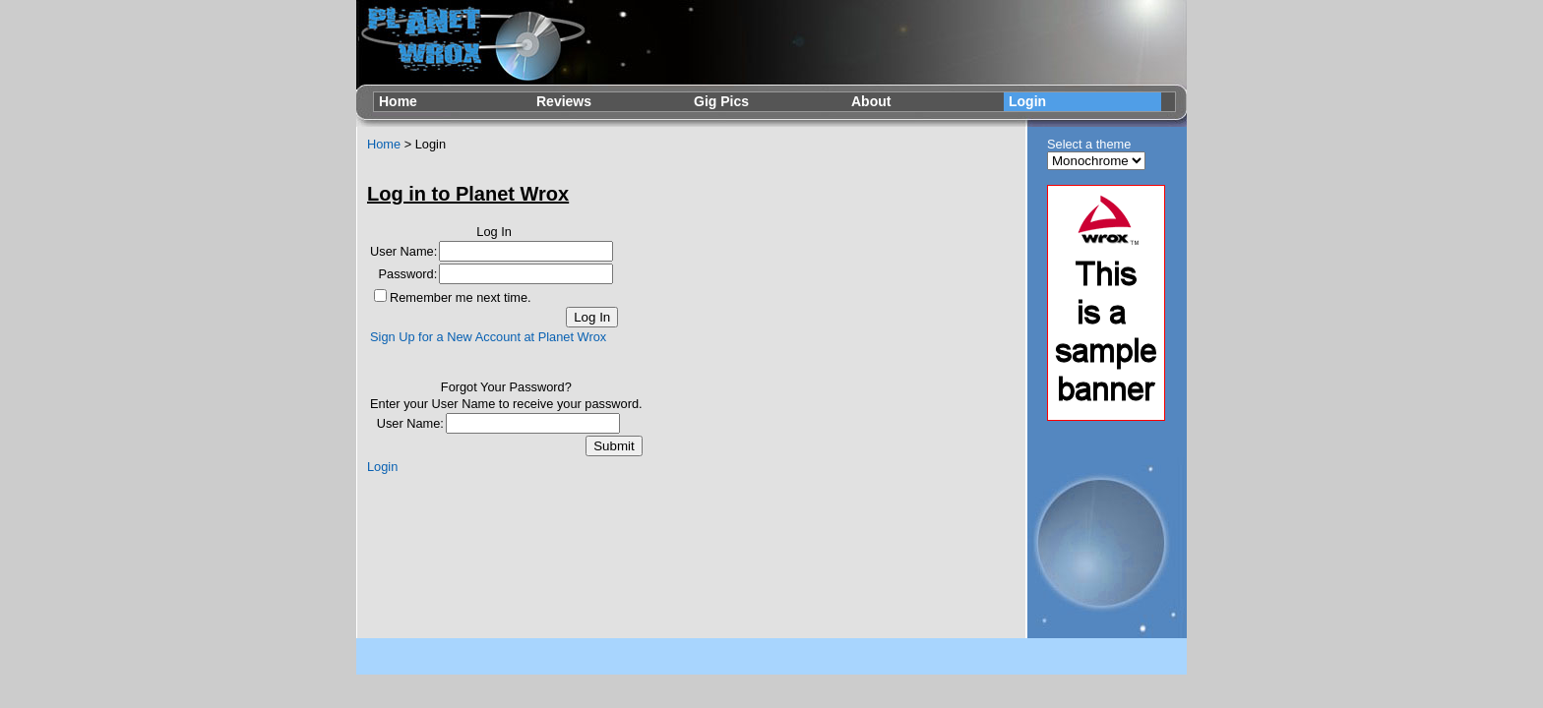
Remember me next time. (460, 297)
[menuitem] (452, 101)
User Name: (403, 251)
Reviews (563, 101)
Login (1027, 101)
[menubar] (767, 101)
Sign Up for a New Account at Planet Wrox (488, 336)
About (871, 101)
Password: (408, 273)
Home (398, 101)
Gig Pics (721, 101)
